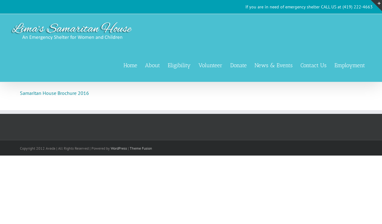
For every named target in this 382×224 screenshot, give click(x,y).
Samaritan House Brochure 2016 (54, 93)
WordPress (119, 148)
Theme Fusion (141, 148)
